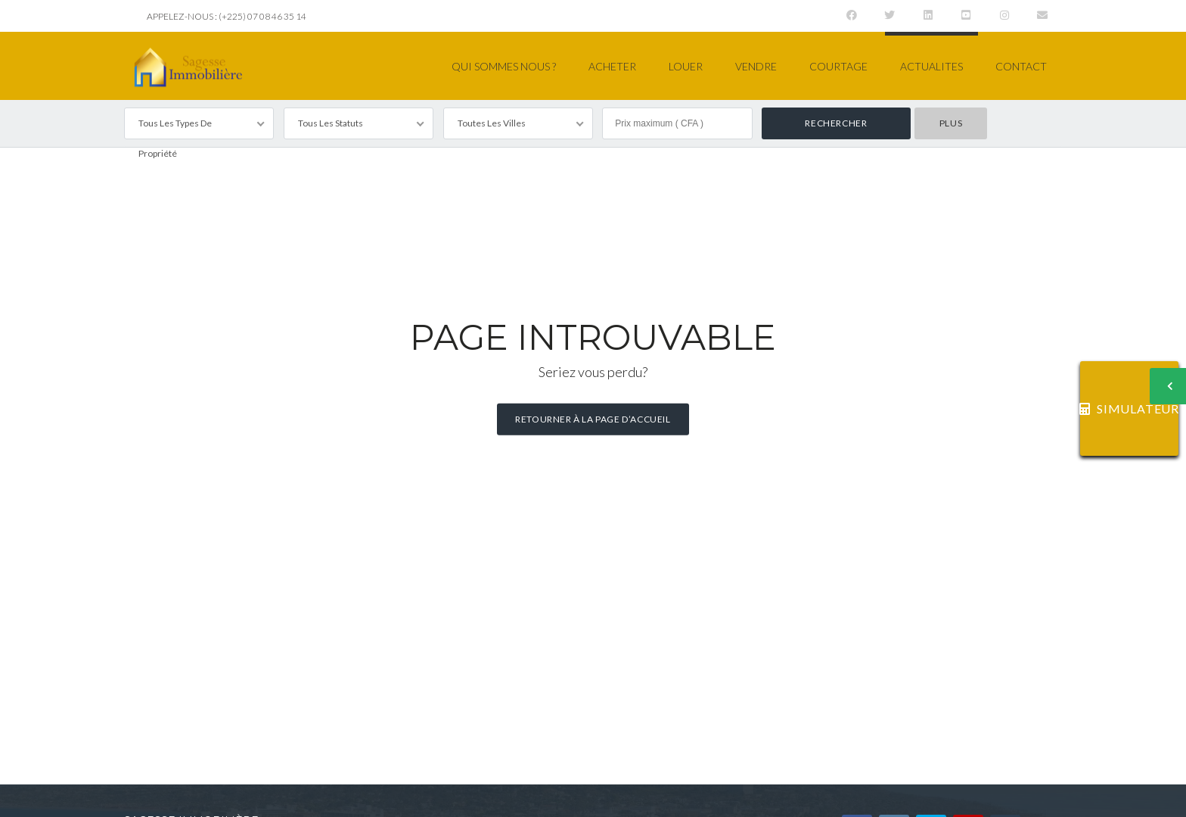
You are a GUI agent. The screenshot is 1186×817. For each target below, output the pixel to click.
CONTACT (1021, 66)
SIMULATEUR (1129, 408)
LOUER (686, 66)
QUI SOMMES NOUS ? (504, 66)
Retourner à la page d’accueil (592, 419)
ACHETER (612, 66)
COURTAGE (838, 66)
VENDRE (756, 66)
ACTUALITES (931, 66)
